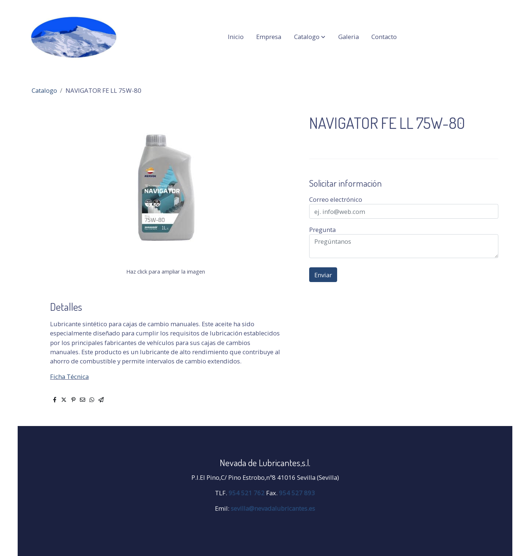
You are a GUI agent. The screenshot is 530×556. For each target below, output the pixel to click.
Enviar (323, 275)
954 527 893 (297, 493)
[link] (74, 36)
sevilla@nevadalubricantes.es (273, 508)
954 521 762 (247, 493)
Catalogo (44, 90)
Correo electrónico (335, 199)
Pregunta (322, 229)
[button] (310, 37)
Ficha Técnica (69, 376)
